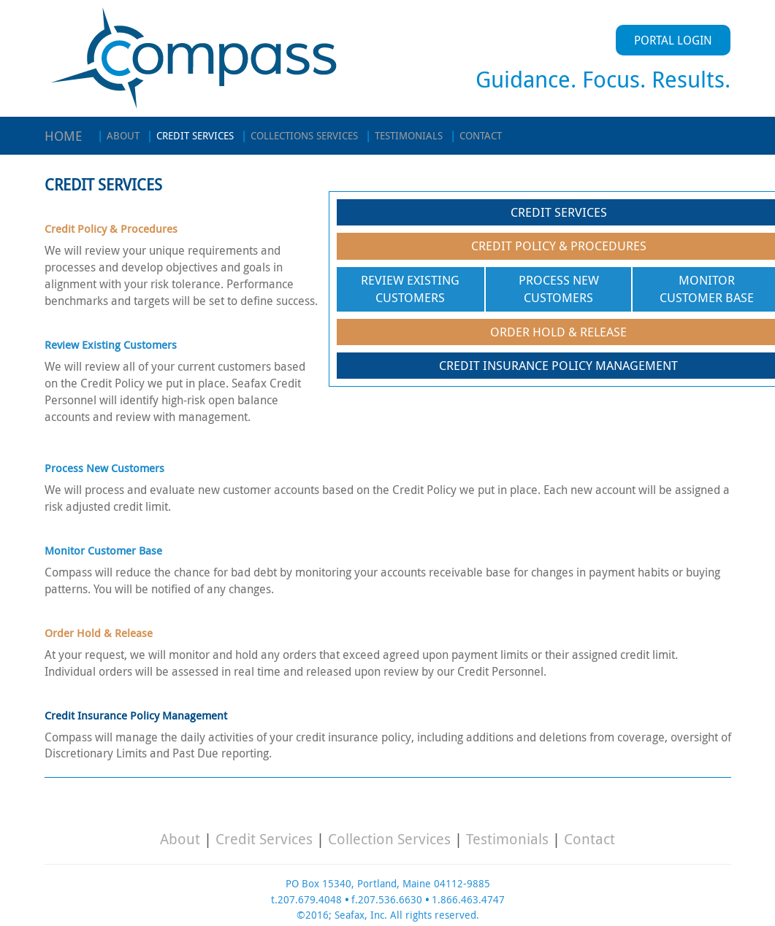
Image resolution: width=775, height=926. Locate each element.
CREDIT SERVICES (190, 135)
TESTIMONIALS (404, 135)
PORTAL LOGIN (673, 40)
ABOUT (118, 135)
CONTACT (476, 135)
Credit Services (264, 839)
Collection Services (389, 839)
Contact (589, 839)
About (180, 839)
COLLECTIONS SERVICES (299, 135)
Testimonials (507, 839)
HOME (64, 135)
